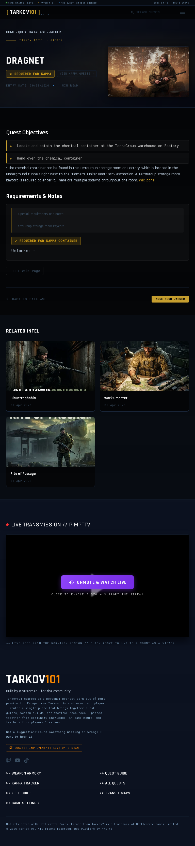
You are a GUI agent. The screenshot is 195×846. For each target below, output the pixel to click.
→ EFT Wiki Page (24, 271)
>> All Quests (112, 783)
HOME (10, 32)
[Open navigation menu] (182, 12)
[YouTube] (17, 760)
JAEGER (55, 32)
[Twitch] (8, 760)
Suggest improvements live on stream (44, 748)
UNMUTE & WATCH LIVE (97, 582)
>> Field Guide (18, 793)
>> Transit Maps (115, 793)
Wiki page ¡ (147, 180)
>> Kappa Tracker (22, 783)
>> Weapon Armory (23, 773)
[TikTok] (26, 760)
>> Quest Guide (113, 773)
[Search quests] (154, 12)
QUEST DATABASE (32, 32)
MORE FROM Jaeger (170, 299)
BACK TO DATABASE (26, 299)
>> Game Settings (22, 803)
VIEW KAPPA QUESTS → (77, 73)
